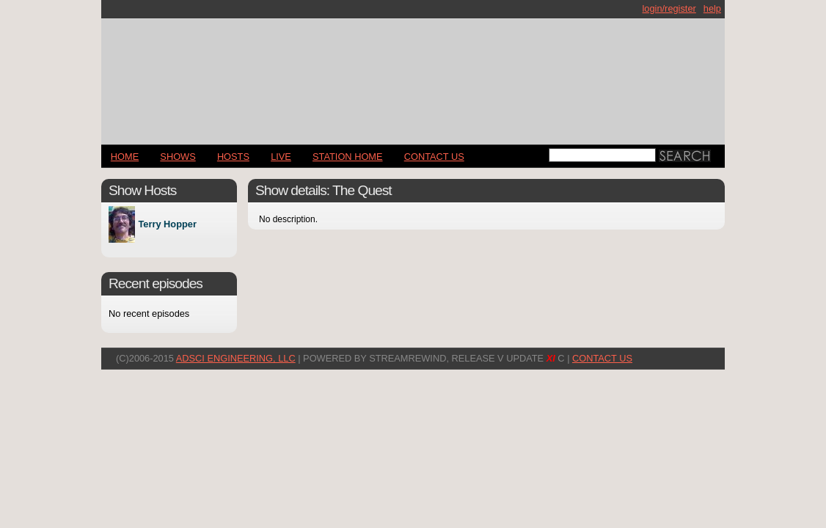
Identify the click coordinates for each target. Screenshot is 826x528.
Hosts (233, 156)
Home (125, 156)
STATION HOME (348, 156)
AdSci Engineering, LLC (236, 358)
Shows (177, 156)
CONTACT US (434, 156)
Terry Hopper (167, 224)
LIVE (281, 156)
